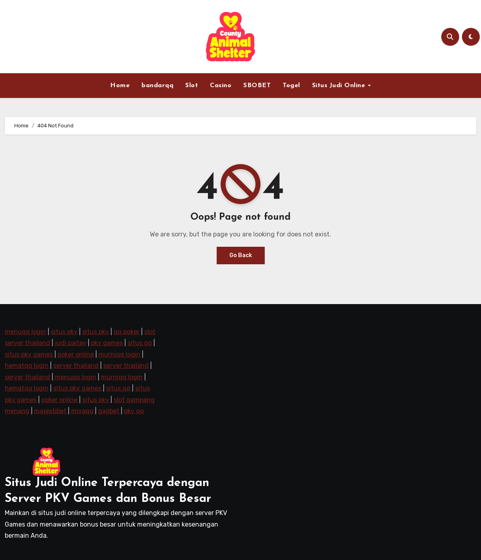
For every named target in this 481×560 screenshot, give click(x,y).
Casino (220, 85)
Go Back (240, 255)
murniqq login (119, 354)
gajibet (108, 411)
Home (120, 85)
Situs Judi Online (339, 85)
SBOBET (257, 85)
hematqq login (26, 365)
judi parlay (70, 343)
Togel (291, 85)
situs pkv (64, 332)
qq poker (127, 332)
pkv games (107, 343)
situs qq (140, 343)
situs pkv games (29, 354)
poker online (76, 354)
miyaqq (82, 411)
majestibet (50, 411)
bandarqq (157, 85)
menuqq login (25, 332)
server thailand (76, 365)
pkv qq (134, 411)
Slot (191, 85)
